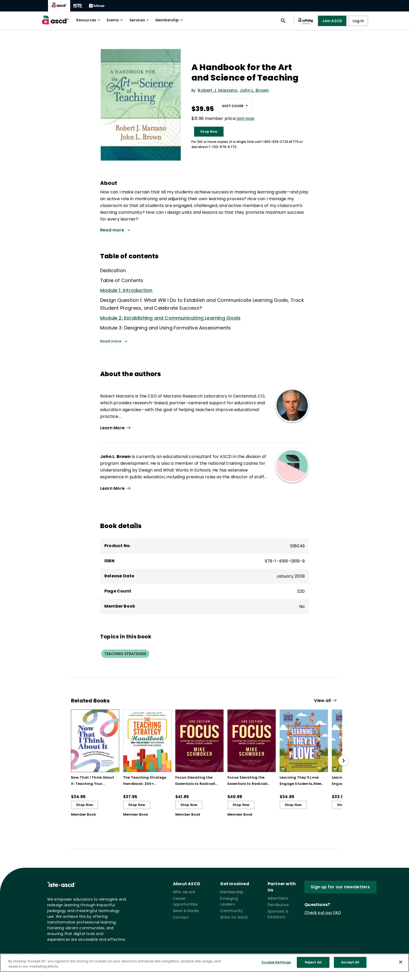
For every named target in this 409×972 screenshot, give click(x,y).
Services (139, 20)
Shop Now (208, 131)
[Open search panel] (283, 21)
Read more (114, 341)
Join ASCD (332, 20)
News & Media (186, 910)
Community (231, 910)
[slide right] (343, 760)
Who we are (184, 892)
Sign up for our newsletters (340, 887)
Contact (181, 917)
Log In (358, 20)
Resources (88, 20)
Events (115, 20)
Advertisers (278, 898)
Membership (169, 20)
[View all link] (326, 701)
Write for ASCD (234, 917)
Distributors (278, 904)
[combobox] (235, 105)
